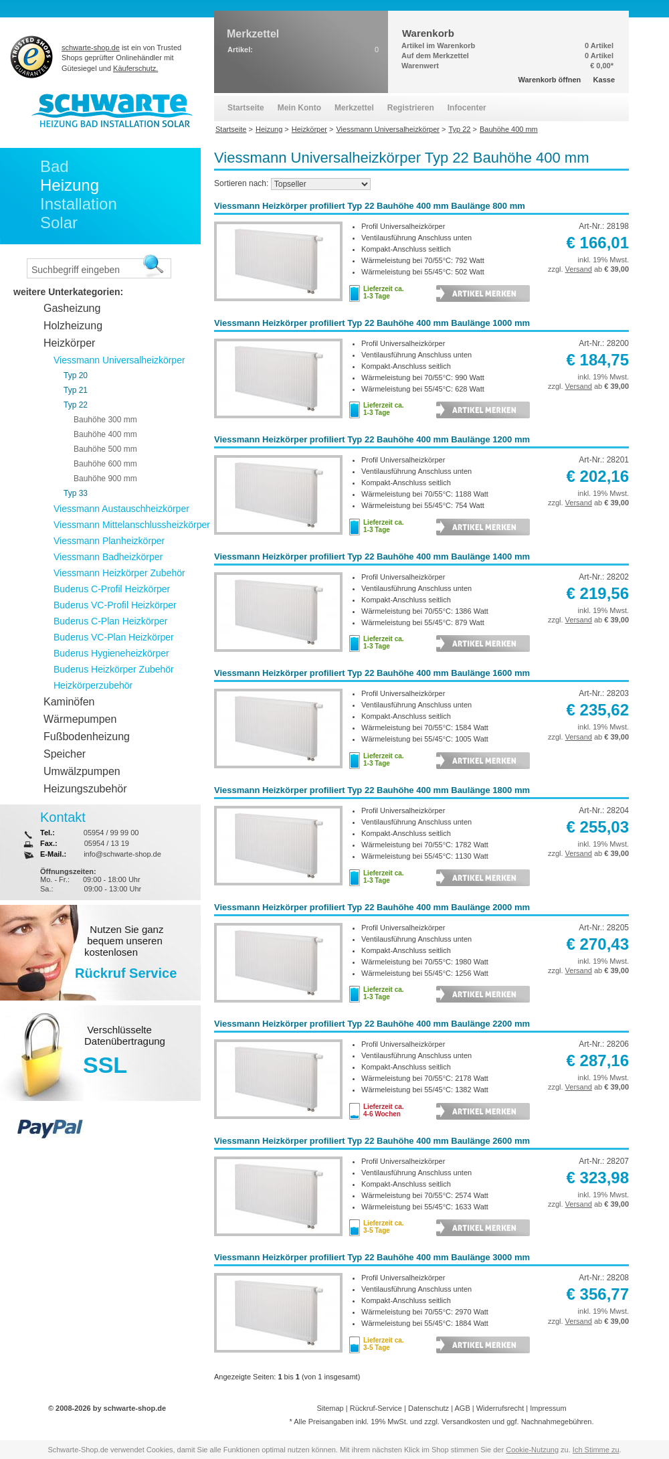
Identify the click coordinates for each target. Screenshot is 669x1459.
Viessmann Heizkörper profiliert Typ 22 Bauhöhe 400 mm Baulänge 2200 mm (372, 1024)
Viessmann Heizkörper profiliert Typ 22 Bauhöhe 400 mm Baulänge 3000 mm (372, 1257)
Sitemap (329, 1408)
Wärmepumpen (79, 719)
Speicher (64, 754)
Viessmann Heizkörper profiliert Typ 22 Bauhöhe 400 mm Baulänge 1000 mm (372, 323)
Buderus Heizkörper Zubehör (114, 669)
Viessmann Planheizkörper (109, 540)
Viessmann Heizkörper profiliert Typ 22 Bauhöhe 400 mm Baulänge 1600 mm (372, 673)
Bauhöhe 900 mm (105, 478)
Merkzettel (354, 107)
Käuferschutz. (135, 68)
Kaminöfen (69, 701)
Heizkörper (69, 343)
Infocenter (467, 107)
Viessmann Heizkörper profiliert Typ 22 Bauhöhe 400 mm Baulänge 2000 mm (372, 907)
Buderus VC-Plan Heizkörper (114, 637)
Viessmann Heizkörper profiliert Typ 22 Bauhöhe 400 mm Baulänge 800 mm (369, 206)
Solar (59, 222)
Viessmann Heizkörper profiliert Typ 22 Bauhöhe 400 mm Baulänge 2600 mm (372, 1141)
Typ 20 (76, 375)
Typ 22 (76, 405)
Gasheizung (71, 308)
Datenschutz (428, 1408)
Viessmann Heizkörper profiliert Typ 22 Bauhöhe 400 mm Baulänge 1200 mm (372, 439)
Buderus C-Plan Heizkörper (110, 621)
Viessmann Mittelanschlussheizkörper (132, 524)
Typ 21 (76, 390)
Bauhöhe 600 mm (105, 463)
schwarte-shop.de (91, 48)
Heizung (69, 185)
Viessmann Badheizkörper (108, 556)
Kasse (604, 80)
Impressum (548, 1408)
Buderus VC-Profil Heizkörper (115, 605)
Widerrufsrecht (500, 1408)
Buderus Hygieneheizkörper (111, 653)
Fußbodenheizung (86, 736)
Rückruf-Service (376, 1408)
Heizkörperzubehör (93, 685)
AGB (462, 1408)
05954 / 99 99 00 (111, 833)
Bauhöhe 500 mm (105, 449)
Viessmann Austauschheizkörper (121, 508)
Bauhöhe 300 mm (105, 419)
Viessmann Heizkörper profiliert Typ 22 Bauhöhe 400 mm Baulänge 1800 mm (372, 790)
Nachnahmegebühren (556, 1422)
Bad (54, 166)
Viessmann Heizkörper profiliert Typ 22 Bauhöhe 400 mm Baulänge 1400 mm (372, 556)
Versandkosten (466, 1422)
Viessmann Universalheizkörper (119, 360)
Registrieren (410, 107)
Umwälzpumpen (81, 771)
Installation (78, 204)
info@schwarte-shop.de (122, 854)
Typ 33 (76, 493)
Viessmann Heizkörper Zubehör (119, 573)
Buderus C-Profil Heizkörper (112, 589)
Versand (578, 269)
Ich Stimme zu (596, 1450)
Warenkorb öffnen (549, 80)
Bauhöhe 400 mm (105, 434)
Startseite (245, 107)
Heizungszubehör (85, 788)
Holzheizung (72, 325)
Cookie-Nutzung (532, 1450)
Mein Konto (299, 107)
